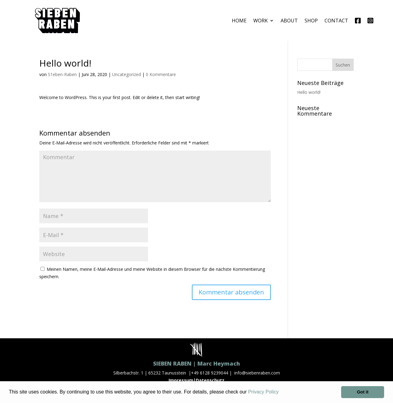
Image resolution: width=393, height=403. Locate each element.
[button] (281, 392)
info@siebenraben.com (257, 373)
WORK (260, 20)
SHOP (311, 20)
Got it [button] (362, 392)
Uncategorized (126, 74)
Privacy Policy (263, 391)
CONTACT (336, 20)
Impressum (181, 380)
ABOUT (289, 20)
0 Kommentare (161, 74)
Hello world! (309, 92)
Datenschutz (210, 380)
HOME (239, 20)
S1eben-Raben (62, 74)
